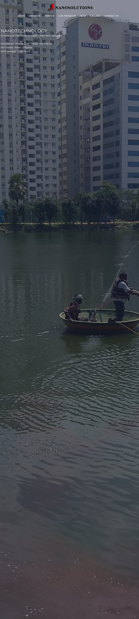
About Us (34, 16)
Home (21, 16)
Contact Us (112, 16)
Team (83, 16)
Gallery (95, 16)
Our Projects (67, 16)
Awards (49, 16)
